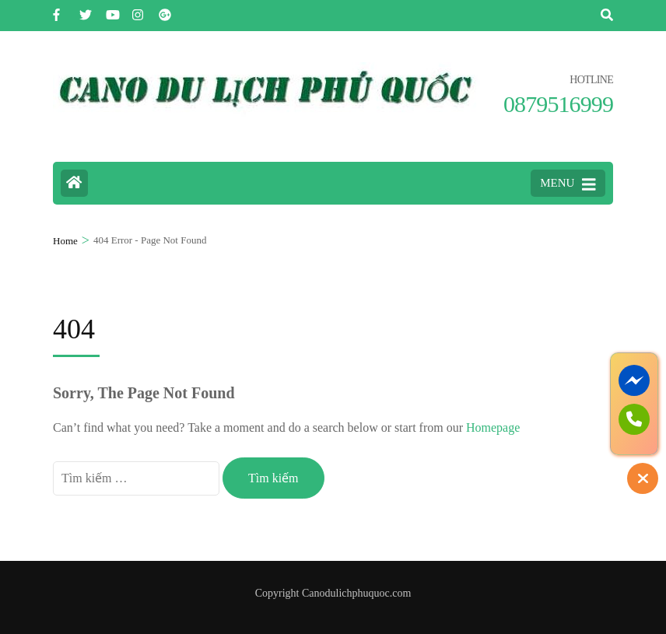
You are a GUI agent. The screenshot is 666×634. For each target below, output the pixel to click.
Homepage (493, 427)
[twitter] (84, 10)
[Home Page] (74, 183)
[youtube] (111, 10)
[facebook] (58, 10)
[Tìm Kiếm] (607, 15)
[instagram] (137, 10)
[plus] (164, 10)
